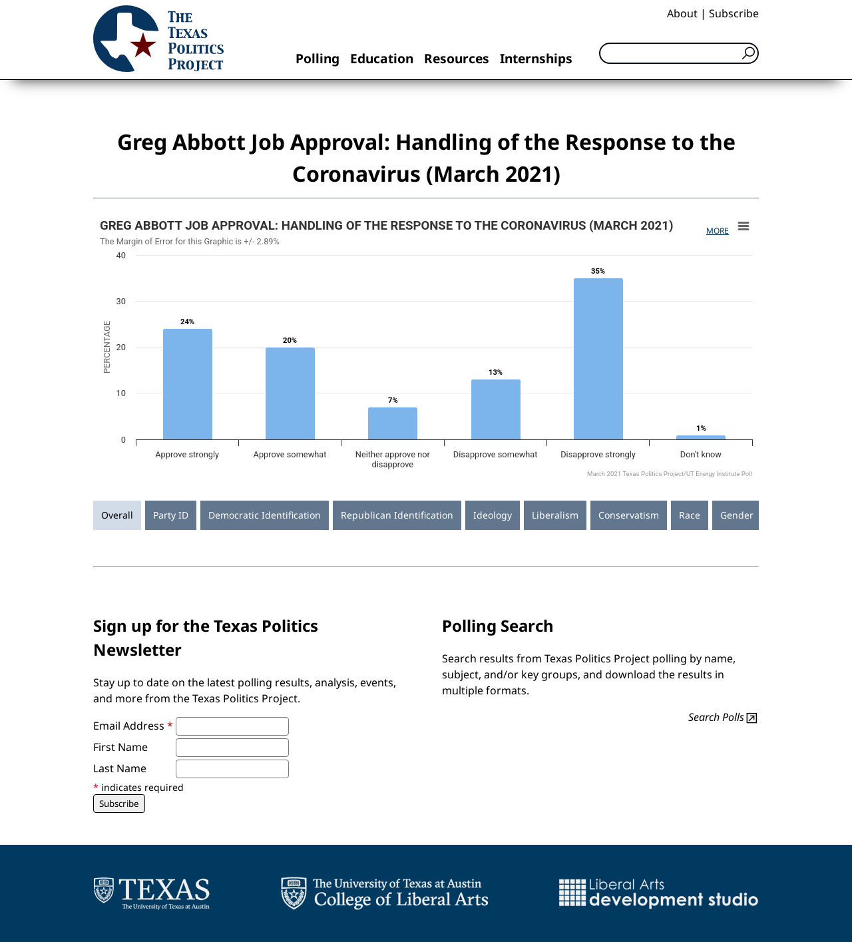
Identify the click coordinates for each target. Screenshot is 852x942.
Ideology (492, 515)
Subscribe (734, 13)
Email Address (133, 725)
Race (689, 515)
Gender (736, 515)
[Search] (679, 53)
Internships (536, 58)
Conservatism (628, 515)
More (717, 230)
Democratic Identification (264, 515)
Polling (317, 58)
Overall (117, 515)
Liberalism (555, 515)
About (682, 13)
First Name (120, 747)
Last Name (119, 768)
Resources (456, 58)
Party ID (170, 515)
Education (381, 58)
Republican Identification (397, 515)
